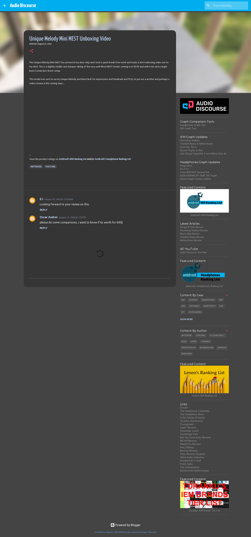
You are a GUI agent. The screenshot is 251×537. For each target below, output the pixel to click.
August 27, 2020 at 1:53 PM (72, 217)
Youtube (50, 166)
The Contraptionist (189, 467)
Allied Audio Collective (192, 457)
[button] (31, 51)
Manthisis (186, 354)
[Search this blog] (230, 5)
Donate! (184, 407)
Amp (221, 300)
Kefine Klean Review (190, 240)
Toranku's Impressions (191, 420)
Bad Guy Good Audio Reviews (195, 437)
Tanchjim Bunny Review (192, 237)
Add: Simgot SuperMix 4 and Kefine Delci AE (203, 153)
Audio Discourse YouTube (193, 252)
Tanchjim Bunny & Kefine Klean (196, 143)
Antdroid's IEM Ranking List (72, 159)
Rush (184, 341)
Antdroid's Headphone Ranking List (113, 159)
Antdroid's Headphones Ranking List (204, 286)
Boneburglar (206, 348)
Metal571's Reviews (190, 444)
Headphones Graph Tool (193, 125)
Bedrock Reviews (189, 450)
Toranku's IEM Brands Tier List (204, 510)
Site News (194, 306)
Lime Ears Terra (188, 147)
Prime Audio (186, 463)
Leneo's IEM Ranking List (204, 395)
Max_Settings (187, 447)
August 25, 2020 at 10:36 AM (58, 199)
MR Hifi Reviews (188, 440)
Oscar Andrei (49, 217)
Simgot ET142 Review (191, 227)
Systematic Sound (189, 430)
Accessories (195, 312)
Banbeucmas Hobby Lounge (194, 470)
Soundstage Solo (189, 434)
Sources (193, 300)
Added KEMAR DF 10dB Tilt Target (198, 175)
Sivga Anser (186, 165)
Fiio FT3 (184, 168)
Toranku (205, 341)
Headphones (208, 300)
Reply (43, 209)
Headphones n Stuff (190, 460)
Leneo (194, 341)
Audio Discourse (23, 5)
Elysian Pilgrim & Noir (191, 150)
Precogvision (188, 348)
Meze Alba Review (190, 233)
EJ (41, 199)
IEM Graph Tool (188, 128)
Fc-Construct (217, 335)
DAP (221, 306)
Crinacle (222, 348)
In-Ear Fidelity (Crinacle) (192, 417)
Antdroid (36, 166)
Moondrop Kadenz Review (194, 230)
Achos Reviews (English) (192, 454)
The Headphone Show (192, 414)
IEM (183, 300)
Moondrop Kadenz (190, 140)
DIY (183, 312)
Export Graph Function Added (195, 178)
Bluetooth (209, 306)
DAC (183, 306)
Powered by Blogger (125, 525)
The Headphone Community (194, 411)
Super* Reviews (188, 427)
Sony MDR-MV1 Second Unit (194, 172)
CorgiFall (201, 335)
